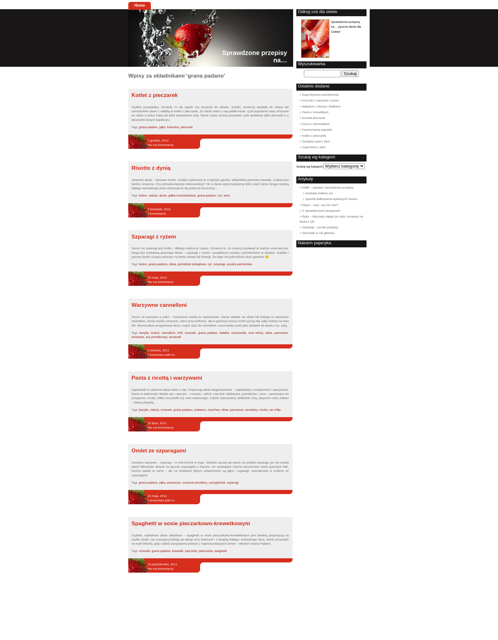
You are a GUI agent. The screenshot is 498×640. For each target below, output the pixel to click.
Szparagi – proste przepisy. (320, 227)
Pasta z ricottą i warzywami (166, 378)
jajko (162, 127)
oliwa (172, 264)
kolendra (173, 127)
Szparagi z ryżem (153, 236)
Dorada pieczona (313, 118)
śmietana (137, 337)
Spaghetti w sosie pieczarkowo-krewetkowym (190, 523)
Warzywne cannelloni (159, 305)
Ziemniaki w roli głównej (318, 233)
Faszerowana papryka (317, 129)
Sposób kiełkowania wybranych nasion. (331, 199)
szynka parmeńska (239, 264)
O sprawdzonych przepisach (321, 210)
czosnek (190, 332)
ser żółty (275, 409)
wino (227, 195)
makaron (200, 409)
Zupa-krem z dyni (314, 147)
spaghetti (220, 551)
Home (139, 5)
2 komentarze (156, 213)
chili (180, 332)
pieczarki (187, 127)
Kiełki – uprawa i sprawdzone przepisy (328, 187)
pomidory (252, 409)
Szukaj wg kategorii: (309, 166)
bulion (143, 195)
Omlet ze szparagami (158, 450)
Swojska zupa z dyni (316, 141)
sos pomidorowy (156, 337)
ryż (220, 195)
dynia (163, 195)
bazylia (144, 332)
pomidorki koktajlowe (192, 264)
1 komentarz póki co (161, 354)
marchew (214, 409)
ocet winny (255, 332)
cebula (153, 195)
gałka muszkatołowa (182, 195)
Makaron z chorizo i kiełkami (321, 106)
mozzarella (239, 332)
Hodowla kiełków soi (319, 193)
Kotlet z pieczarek (154, 95)
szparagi (219, 264)
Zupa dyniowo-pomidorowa (320, 94)
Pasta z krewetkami (315, 112)
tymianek (175, 337)
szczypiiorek (217, 482)
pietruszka (206, 551)
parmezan (281, 332)
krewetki (177, 551)
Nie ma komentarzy (160, 145)
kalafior (224, 332)
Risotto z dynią (151, 168)
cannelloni (168, 332)
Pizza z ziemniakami (316, 124)
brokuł (155, 332)
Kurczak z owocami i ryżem (320, 100)
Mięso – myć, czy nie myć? (320, 205)
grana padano (148, 127)
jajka (162, 482)
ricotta (263, 409)
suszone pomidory (195, 482)
